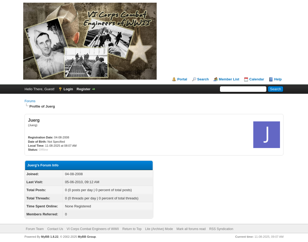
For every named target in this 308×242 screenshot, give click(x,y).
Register (83, 89)
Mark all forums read (191, 229)
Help (278, 79)
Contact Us (55, 229)
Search (203, 79)
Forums (30, 101)
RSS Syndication (221, 229)
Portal (182, 79)
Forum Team (35, 229)
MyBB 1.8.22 (49, 236)
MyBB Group (87, 236)
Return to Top (132, 229)
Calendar (256, 79)
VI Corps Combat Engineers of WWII (93, 229)
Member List (229, 79)
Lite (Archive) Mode (159, 229)
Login (68, 89)
